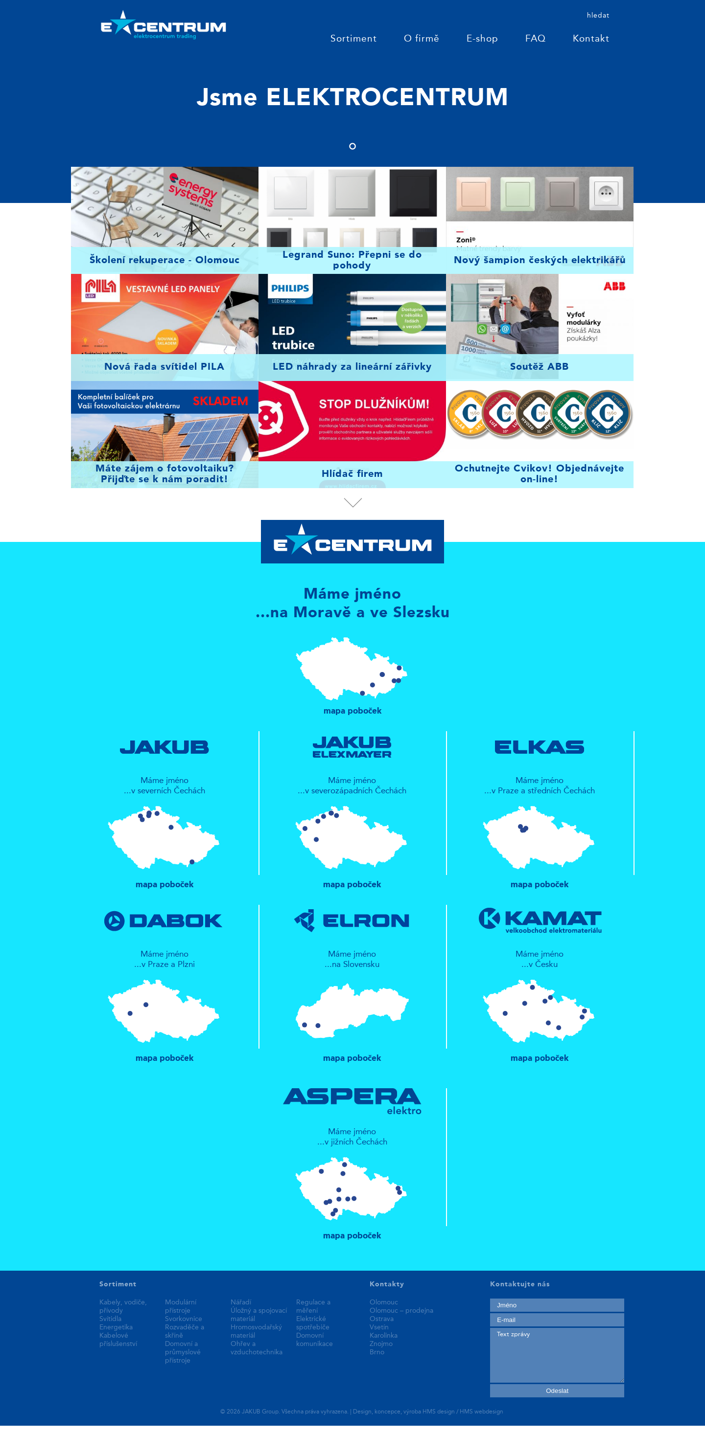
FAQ (535, 39)
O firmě (422, 39)
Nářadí (241, 1302)
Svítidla (110, 1319)
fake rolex (202, 1430)
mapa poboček (353, 672)
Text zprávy (557, 1355)
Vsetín (379, 1327)
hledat (598, 15)
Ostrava (382, 1319)
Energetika (116, 1327)
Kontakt (591, 39)
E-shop (482, 39)
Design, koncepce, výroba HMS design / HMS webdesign (428, 1412)
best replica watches (146, 1430)
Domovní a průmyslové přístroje (183, 1352)
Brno (377, 1352)
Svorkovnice (183, 1319)
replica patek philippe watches (54, 1430)
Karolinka (384, 1335)
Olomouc (384, 1302)
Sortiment (353, 39)
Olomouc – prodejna (401, 1310)
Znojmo (381, 1344)
